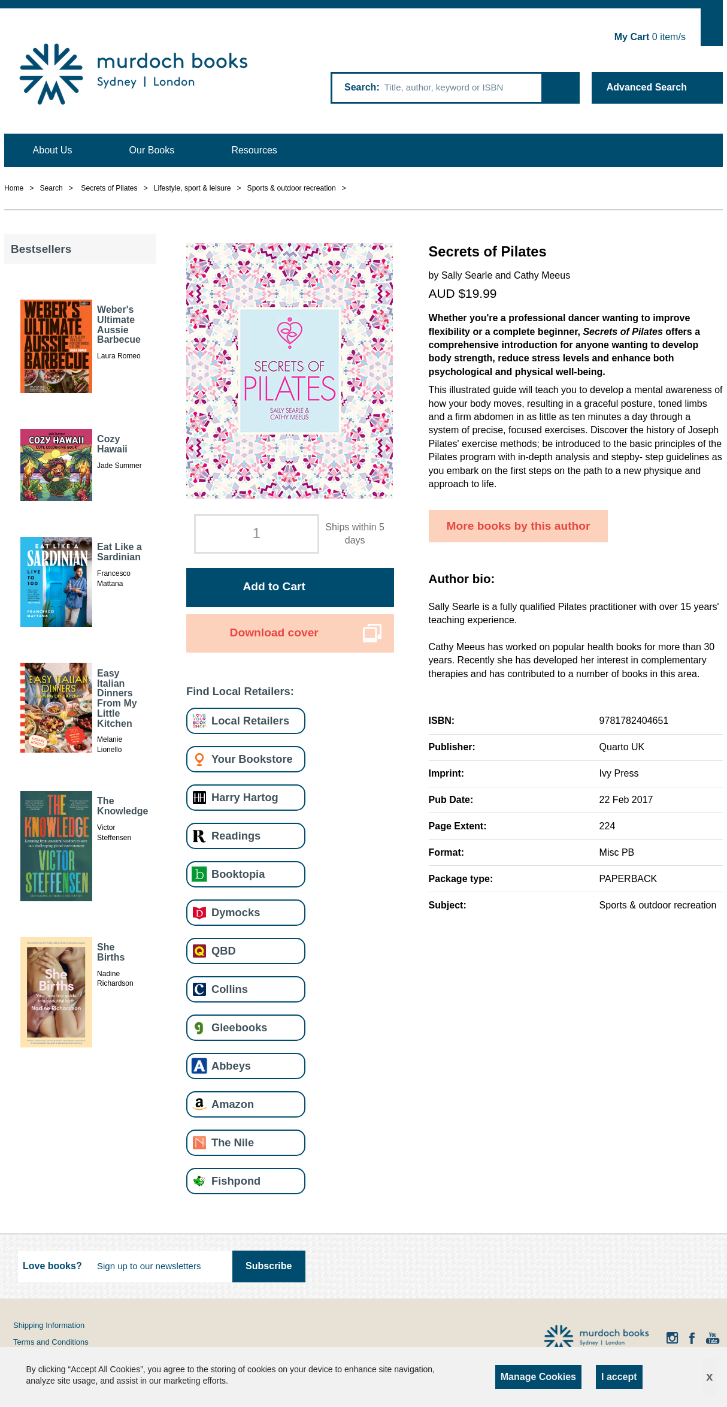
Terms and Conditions (51, 1341)
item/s (650, 37)
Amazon (232, 1104)
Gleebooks (239, 1027)
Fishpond (235, 1180)
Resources (254, 150)
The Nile (232, 1142)
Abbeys (231, 1065)
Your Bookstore (252, 759)
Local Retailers (250, 720)
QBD (223, 950)
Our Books (152, 150)
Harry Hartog (244, 797)
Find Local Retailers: (240, 691)
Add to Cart (274, 586)
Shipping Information (48, 1325)
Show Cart (712, 27)
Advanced (647, 87)
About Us (52, 150)
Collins (229, 989)
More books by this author (518, 526)
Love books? (52, 1266)
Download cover (274, 632)
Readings (235, 835)
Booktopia (238, 874)
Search (360, 87)
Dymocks (235, 912)
